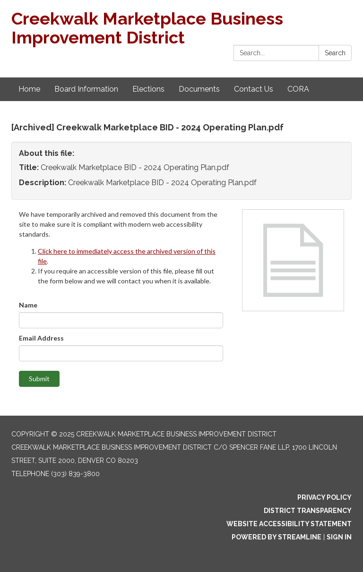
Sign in (339, 537)
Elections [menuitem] (148, 89)
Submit (39, 379)
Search (335, 53)
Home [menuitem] (29, 89)
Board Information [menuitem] (86, 89)
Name (28, 305)
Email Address (41, 338)
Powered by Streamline (276, 537)
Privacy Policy (324, 497)
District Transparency (308, 510)
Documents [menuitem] (199, 89)
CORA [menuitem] (298, 89)
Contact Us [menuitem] (253, 89)
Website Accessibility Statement (289, 524)
